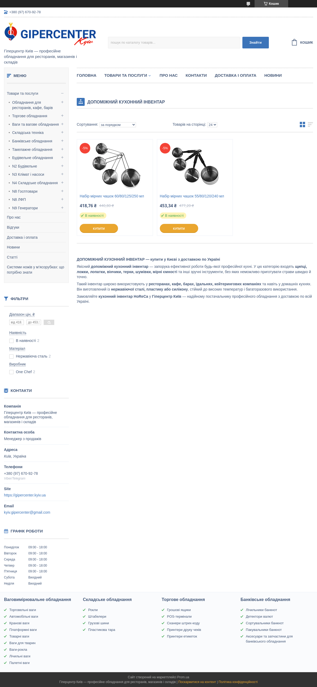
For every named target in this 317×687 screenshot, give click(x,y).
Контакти (196, 75)
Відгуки (13, 227)
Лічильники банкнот (261, 610)
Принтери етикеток (182, 636)
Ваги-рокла (18, 650)
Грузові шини (98, 623)
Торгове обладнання (29, 116)
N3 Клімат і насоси (28, 174)
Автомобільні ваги (23, 616)
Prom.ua (183, 677)
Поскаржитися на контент (197, 682)
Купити (99, 228)
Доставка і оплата (22, 237)
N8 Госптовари (25, 191)
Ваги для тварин (22, 643)
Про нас (14, 217)
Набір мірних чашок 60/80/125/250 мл (112, 196)
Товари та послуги (22, 93)
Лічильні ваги (19, 656)
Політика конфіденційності (238, 682)
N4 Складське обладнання (35, 183)
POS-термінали (179, 616)
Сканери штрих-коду (183, 623)
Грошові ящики (179, 610)
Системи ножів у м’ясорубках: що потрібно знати (35, 269)
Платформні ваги (23, 630)
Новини (13, 247)
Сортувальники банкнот (265, 623)
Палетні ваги (19, 663)
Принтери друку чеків (184, 630)
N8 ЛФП (19, 199)
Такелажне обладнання (32, 149)
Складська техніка (28, 132)
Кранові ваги (19, 623)
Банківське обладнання (32, 141)
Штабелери (97, 616)
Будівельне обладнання (32, 158)
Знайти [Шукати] (255, 42)
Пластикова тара (101, 630)
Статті (12, 257)
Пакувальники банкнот (264, 630)
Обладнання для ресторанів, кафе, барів (32, 105)
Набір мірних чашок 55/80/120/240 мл (192, 196)
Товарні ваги (19, 636)
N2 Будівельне (24, 166)
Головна (86, 75)
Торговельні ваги (22, 610)
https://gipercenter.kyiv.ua (25, 495)
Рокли (93, 610)
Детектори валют (259, 616)
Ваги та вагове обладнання (35, 124)
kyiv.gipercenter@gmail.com (27, 512)
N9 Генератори (25, 208)
